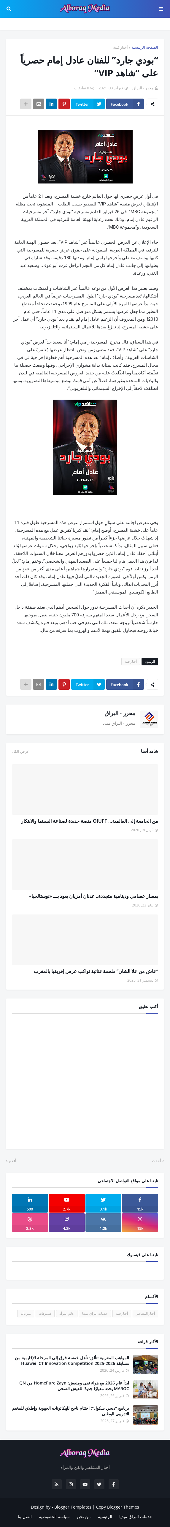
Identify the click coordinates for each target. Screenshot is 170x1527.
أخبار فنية (120, 47)
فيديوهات (45, 1313)
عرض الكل (20, 751)
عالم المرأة (66, 1313)
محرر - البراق (119, 713)
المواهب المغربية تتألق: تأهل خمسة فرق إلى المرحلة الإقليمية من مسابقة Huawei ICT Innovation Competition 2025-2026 (72, 1360)
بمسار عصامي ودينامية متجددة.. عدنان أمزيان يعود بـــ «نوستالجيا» (93, 896)
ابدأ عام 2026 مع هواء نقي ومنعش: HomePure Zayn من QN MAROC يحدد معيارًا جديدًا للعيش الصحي (74, 1386)
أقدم (12, 1160)
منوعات (25, 1313)
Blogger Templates (72, 1507)
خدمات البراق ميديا (95, 1313)
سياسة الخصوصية (54, 1516)
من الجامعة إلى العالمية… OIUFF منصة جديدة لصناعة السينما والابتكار (89, 821)
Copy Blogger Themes (117, 1507)
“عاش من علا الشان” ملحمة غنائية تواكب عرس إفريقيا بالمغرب (96, 971)
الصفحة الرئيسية (144, 47)
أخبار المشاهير (145, 1313)
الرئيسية (105, 1516)
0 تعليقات (81, 88)
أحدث (156, 1160)
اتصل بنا (25, 1516)
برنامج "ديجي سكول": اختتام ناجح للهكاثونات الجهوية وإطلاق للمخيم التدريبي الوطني (70, 1411)
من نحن (84, 1516)
